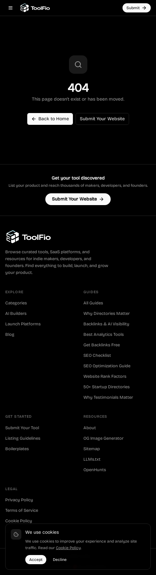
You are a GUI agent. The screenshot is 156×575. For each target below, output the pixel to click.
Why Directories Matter (106, 313)
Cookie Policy (18, 521)
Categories (16, 303)
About (89, 428)
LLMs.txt (91, 459)
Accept (35, 559)
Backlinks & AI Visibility (106, 324)
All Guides (93, 303)
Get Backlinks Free (101, 345)
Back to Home (50, 119)
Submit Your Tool (22, 428)
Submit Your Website (102, 119)
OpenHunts (94, 469)
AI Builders (16, 313)
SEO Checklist (97, 355)
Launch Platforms (23, 324)
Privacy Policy (19, 500)
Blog (9, 334)
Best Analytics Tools (103, 334)
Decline (60, 559)
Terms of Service (21, 510)
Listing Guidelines (22, 438)
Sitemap (91, 448)
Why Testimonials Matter (108, 397)
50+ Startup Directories (106, 387)
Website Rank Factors (104, 376)
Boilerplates (17, 448)
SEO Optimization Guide (106, 366)
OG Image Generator (103, 438)
